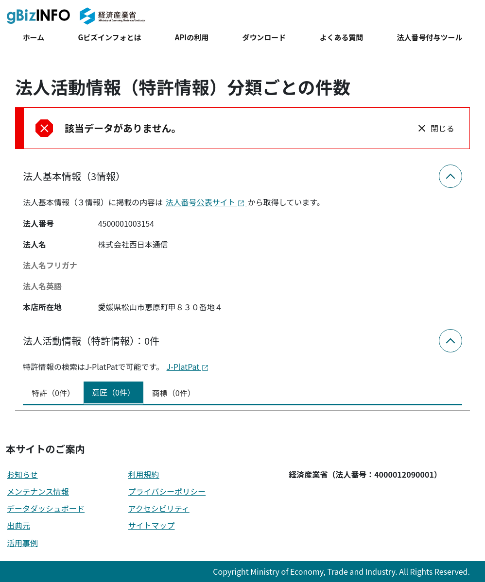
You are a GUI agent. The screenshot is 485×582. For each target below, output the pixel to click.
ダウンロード (264, 37)
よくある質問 (342, 37)
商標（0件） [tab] (173, 393)
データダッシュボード (46, 508)
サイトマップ (151, 525)
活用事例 (22, 543)
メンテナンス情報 (38, 491)
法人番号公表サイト (206, 202)
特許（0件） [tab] (53, 393)
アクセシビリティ (159, 508)
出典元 (18, 525)
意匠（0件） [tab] (113, 392)
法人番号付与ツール (430, 37)
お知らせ (22, 474)
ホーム (33, 37)
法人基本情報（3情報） (74, 176)
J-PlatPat (188, 366)
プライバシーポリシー (167, 491)
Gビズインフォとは (109, 37)
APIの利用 (191, 37)
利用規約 (143, 474)
